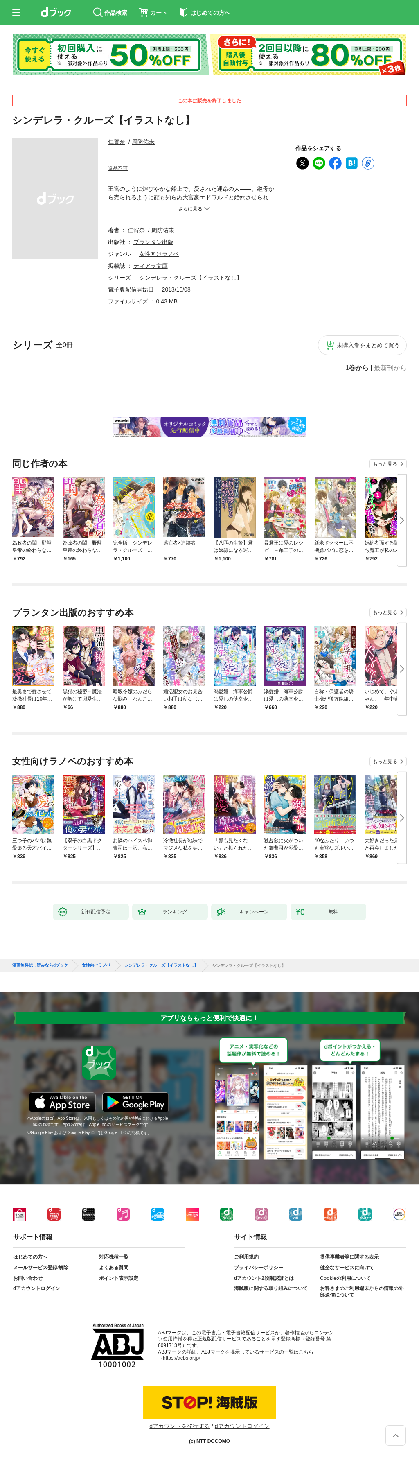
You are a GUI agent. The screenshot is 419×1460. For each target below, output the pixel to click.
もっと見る (385, 464)
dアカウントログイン (36, 1288)
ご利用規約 (246, 1257)
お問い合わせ (28, 1278)
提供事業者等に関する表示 (349, 1257)
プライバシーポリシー (258, 1267)
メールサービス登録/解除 (40, 1267)
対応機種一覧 (113, 1257)
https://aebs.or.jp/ (181, 1358)
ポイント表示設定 (118, 1278)
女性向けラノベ (159, 254)
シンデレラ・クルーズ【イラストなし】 (190, 277)
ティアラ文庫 (150, 265)
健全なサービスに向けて (347, 1267)
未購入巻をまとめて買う (368, 345)
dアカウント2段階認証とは (264, 1278)
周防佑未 (143, 141)
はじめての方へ (30, 1257)
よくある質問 (113, 1267)
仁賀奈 (116, 141)
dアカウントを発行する (179, 1426)
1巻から (357, 368)
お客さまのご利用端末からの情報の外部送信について (361, 1292)
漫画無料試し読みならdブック (40, 965)
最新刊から (390, 368)
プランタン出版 (153, 242)
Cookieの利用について (345, 1278)
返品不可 (118, 168)
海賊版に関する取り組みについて (271, 1288)
